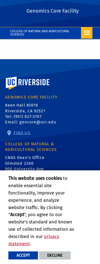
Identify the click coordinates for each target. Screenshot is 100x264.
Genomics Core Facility (53, 11)
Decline (55, 255)
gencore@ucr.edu (37, 122)
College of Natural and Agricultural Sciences (40, 32)
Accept (23, 255)
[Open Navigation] (86, 33)
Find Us (21, 132)
